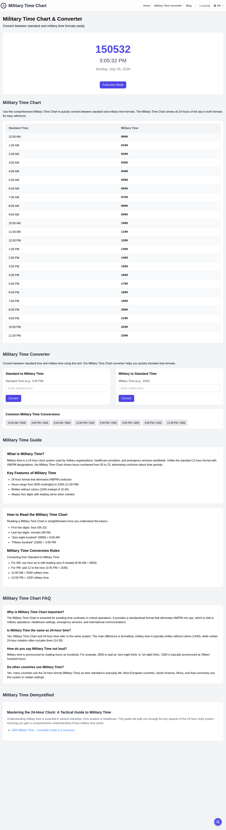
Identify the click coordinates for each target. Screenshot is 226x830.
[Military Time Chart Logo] (23, 5)
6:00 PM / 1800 (130, 422)
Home (146, 5)
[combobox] (219, 5)
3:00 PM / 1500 (108, 422)
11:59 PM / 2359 (176, 422)
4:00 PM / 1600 (39, 422)
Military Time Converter (168, 5)
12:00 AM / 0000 (17, 422)
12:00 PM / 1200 (85, 422)
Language (205, 5)
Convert (13, 398)
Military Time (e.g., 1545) (134, 381)
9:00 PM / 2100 (153, 422)
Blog (189, 5)
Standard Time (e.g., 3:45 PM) (24, 381)
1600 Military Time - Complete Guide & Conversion (43, 730)
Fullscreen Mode (113, 84)
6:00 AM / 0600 (62, 422)
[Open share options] (218, 822)
